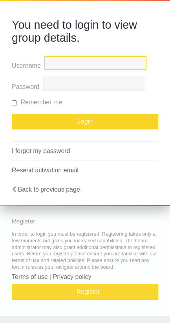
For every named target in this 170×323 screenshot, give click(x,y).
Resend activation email (45, 170)
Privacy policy (72, 276)
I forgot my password (41, 151)
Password (25, 86)
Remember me (37, 102)
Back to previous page (49, 189)
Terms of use (30, 276)
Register (88, 291)
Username (26, 65)
